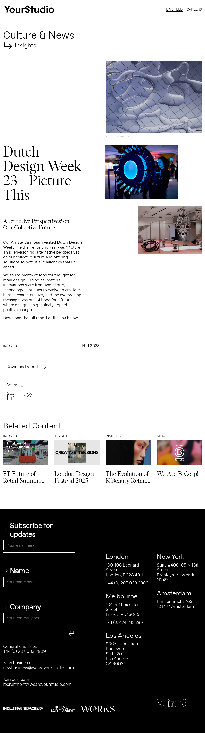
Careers (194, 9)
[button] (154, 97)
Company (25, 606)
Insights (25, 44)
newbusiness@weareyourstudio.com (38, 667)
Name (19, 570)
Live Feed (174, 9)
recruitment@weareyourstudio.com (37, 684)
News (161, 436)
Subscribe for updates (31, 529)
